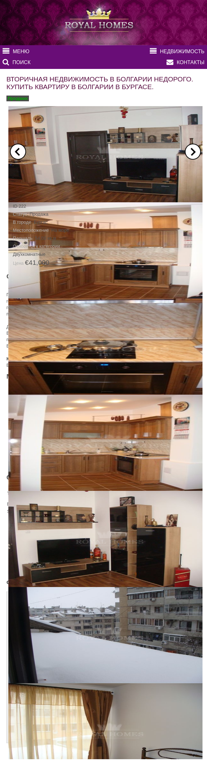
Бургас (41, 222)
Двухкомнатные (29, 254)
